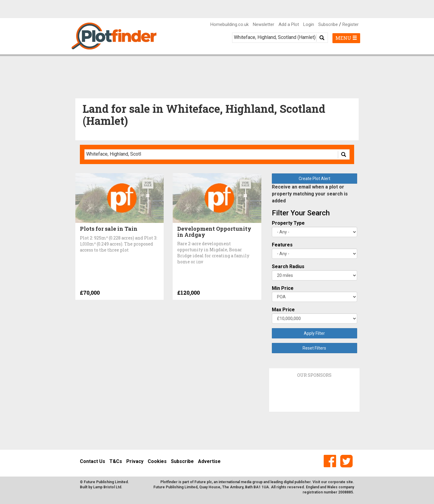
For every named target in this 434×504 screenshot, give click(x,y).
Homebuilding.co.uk (229, 24)
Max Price (283, 309)
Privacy (134, 461)
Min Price (283, 288)
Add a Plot (288, 24)
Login (308, 24)
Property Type (288, 223)
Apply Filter (314, 333)
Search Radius (288, 266)
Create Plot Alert (314, 178)
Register (350, 24)
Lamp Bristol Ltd (107, 487)
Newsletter (263, 24)
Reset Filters (314, 348)
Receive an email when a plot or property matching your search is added (310, 194)
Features (282, 245)
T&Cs (115, 461)
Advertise (209, 461)
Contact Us (92, 461)
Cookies (157, 461)
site (349, 482)
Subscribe (328, 24)
